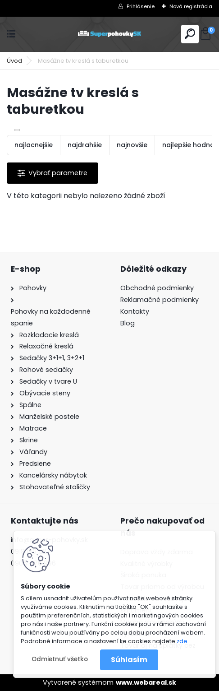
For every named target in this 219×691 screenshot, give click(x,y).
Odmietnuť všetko (60, 659)
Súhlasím (129, 659)
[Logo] (109, 34)
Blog (127, 323)
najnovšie (132, 144)
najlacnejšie (33, 144)
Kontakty (134, 311)
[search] (190, 33)
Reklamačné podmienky (159, 299)
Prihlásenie (141, 6)
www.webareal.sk (146, 682)
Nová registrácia (190, 6)
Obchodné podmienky (157, 287)
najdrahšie (85, 144)
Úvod (14, 60)
